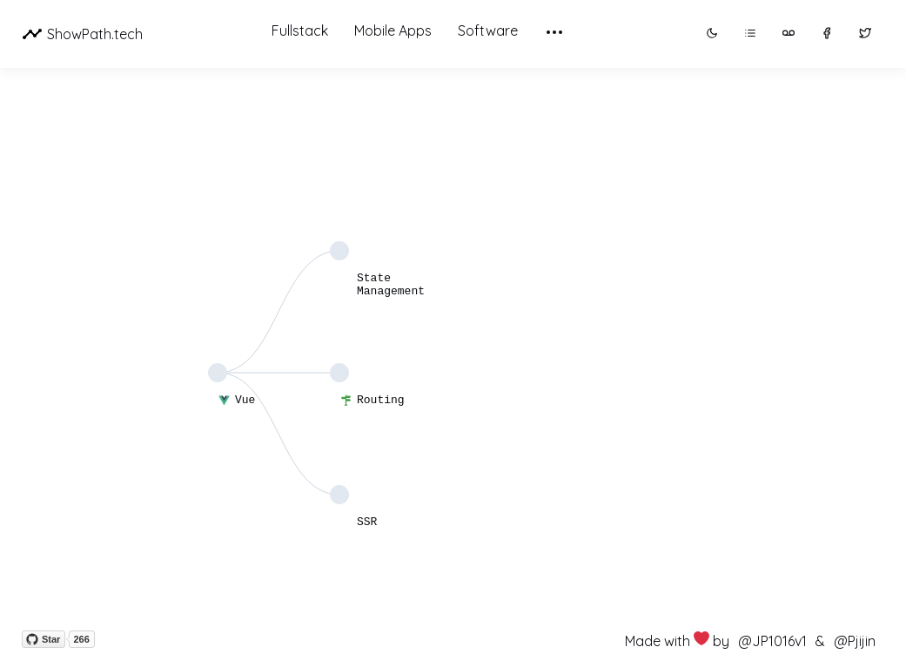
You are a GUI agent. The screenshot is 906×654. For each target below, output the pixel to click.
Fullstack (300, 30)
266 (81, 639)
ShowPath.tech (82, 34)
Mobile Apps (393, 30)
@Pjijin (855, 641)
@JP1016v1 (772, 641)
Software (488, 30)
